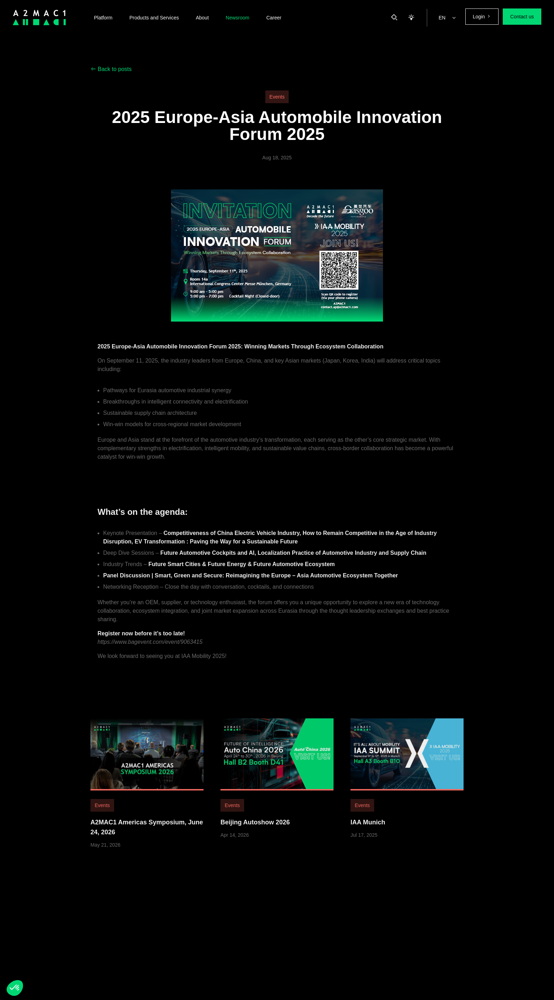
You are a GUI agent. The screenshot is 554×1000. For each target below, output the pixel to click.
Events (277, 97)
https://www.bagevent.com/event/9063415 (150, 651)
